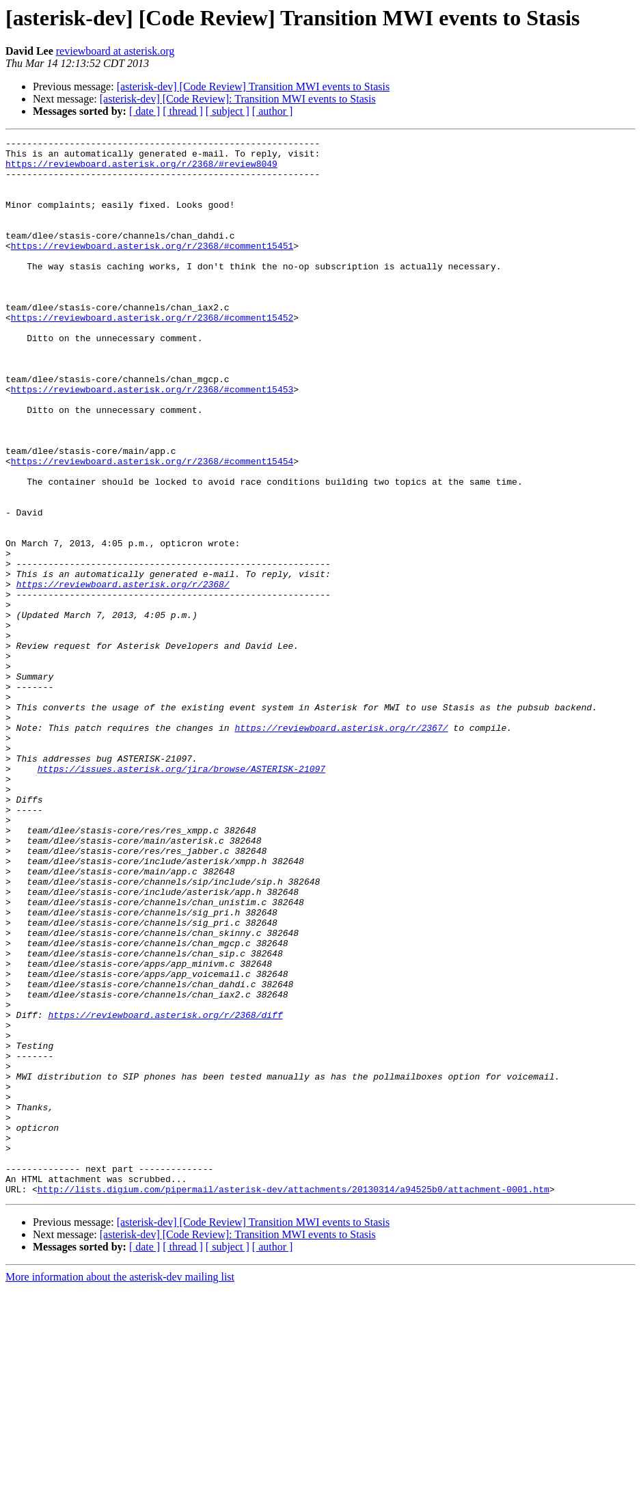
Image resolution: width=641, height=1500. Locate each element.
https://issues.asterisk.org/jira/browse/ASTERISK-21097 (181, 895)
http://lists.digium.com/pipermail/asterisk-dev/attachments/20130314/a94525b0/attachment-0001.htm (293, 1400)
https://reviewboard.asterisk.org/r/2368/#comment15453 (152, 440)
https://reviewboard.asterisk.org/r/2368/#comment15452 (152, 354)
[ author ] (272, 111)
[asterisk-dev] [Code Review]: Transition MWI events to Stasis (238, 99)
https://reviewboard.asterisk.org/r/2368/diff (165, 1191)
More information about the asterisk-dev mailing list (119, 1488)
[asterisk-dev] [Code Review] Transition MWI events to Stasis (253, 86)
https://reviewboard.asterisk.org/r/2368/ (123, 674)
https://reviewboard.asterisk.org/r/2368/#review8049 (141, 169)
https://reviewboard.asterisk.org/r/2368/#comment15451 (152, 268)
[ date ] (144, 111)
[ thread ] (183, 111)
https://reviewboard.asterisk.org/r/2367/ (341, 846)
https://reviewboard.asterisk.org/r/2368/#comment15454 (152, 526)
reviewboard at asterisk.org (115, 51)
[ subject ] (227, 111)
